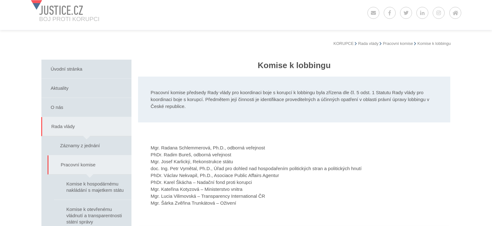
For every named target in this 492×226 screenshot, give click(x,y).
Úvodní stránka (67, 69)
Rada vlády (368, 43)
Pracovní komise (398, 43)
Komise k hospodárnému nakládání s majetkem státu (95, 187)
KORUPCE (344, 43)
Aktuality (60, 88)
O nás (57, 107)
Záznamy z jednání (80, 145)
